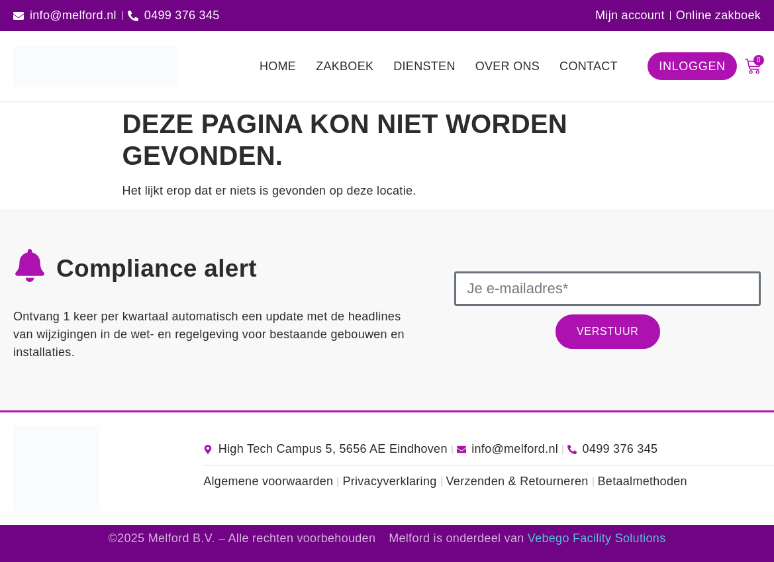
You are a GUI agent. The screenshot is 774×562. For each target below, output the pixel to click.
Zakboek (344, 66)
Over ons (507, 66)
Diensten (424, 66)
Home (278, 66)
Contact (588, 66)
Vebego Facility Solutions (597, 538)
